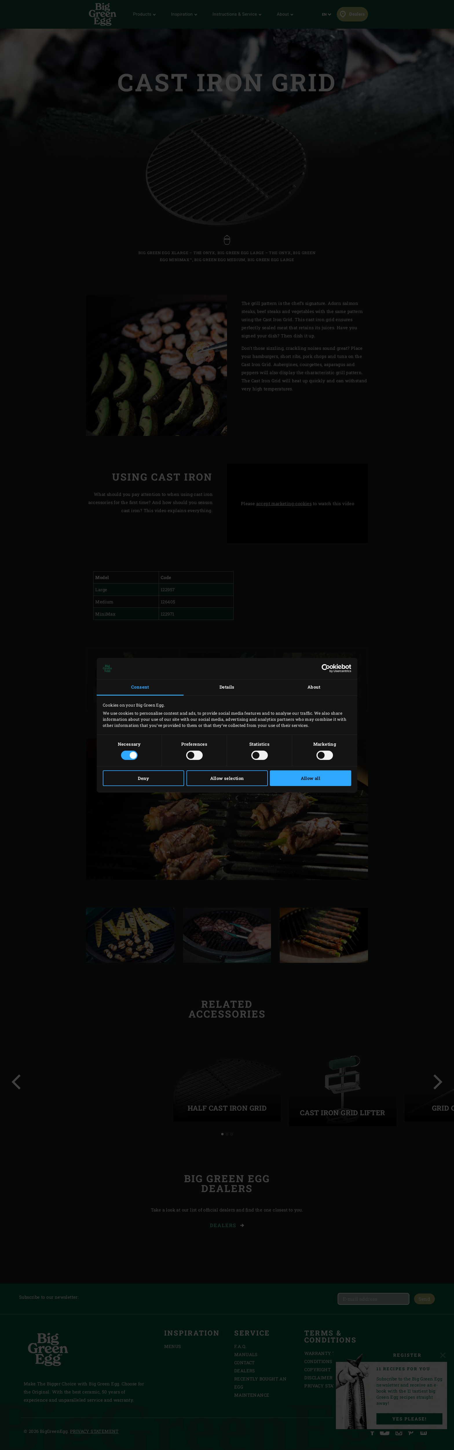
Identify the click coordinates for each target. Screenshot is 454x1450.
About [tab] (313, 687)
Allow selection (227, 778)
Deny (143, 778)
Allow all (311, 778)
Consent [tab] (140, 687)
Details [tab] (227, 687)
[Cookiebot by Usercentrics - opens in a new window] (326, 668)
